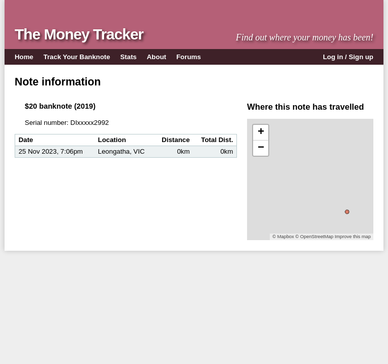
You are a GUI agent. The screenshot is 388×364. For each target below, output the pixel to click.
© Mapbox (283, 236)
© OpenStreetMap (314, 236)
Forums (188, 57)
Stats (128, 57)
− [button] (261, 148)
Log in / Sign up (348, 57)
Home (24, 57)
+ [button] (261, 132)
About (156, 57)
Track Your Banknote (76, 57)
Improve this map (352, 236)
